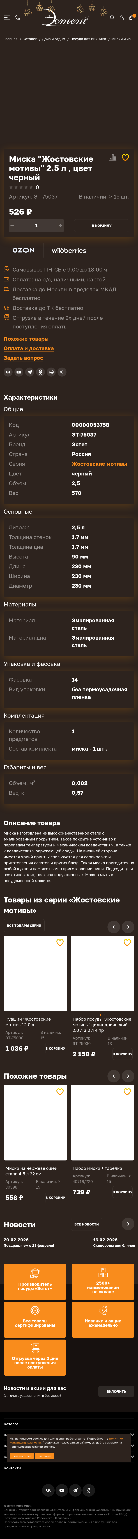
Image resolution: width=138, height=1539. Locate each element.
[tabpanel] (35, 973)
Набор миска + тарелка (97, 1168)
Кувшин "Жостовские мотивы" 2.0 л (28, 1021)
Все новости (86, 1224)
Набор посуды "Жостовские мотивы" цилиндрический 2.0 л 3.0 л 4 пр (102, 1024)
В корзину (102, 226)
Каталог (11, 1424)
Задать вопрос (23, 358)
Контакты (12, 1468)
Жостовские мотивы (99, 464)
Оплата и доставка (29, 348)
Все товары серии (24, 926)
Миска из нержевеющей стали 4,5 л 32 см (31, 1171)
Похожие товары (26, 338)
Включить (116, 1392)
